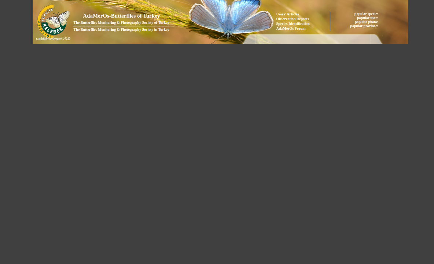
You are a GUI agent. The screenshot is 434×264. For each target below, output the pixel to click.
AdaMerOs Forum (291, 28)
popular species (366, 14)
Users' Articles (287, 14)
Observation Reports (292, 19)
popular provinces (364, 26)
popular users (368, 18)
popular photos (367, 22)
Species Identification (293, 24)
